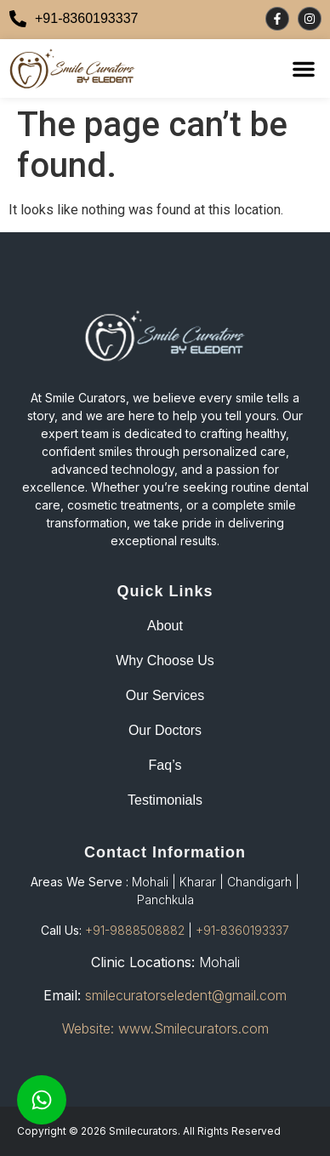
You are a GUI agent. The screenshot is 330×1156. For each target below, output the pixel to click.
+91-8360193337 (242, 930)
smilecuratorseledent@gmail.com (186, 995)
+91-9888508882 (135, 930)
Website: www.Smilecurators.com (165, 1028)
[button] (303, 69)
